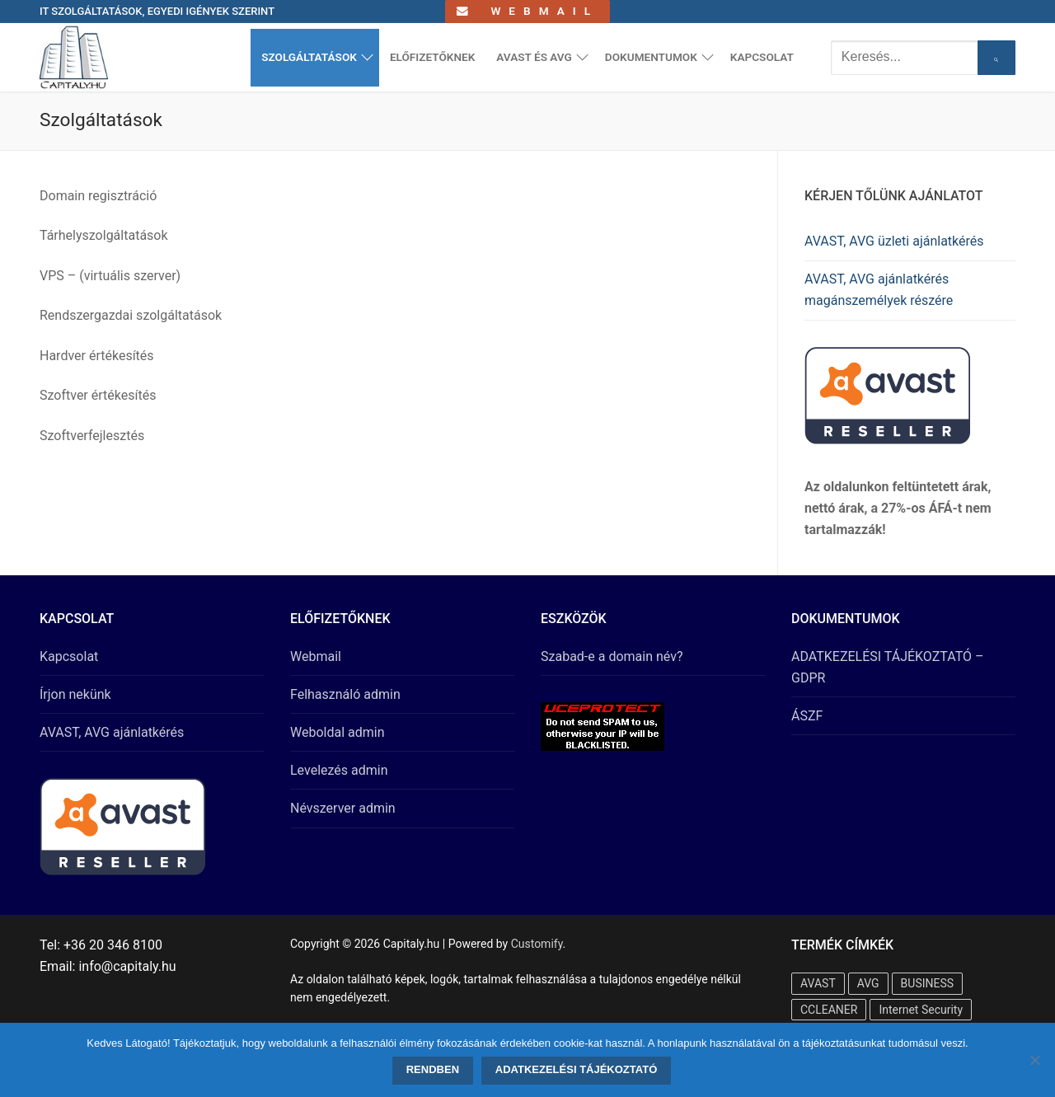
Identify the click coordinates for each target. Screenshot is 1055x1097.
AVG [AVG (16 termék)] (868, 983)
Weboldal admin (337, 732)
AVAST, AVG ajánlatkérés (112, 732)
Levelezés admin (339, 770)
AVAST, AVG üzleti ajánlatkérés (894, 241)
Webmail (527, 10)
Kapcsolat (69, 656)
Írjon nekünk (75, 694)
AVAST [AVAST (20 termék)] (818, 983)
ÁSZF (807, 716)
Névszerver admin (343, 808)
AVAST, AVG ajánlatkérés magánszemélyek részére (878, 289)
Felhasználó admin (345, 694)
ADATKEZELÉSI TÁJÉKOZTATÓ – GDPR (887, 667)
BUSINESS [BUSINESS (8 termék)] (927, 983)
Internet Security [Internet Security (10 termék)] (921, 1009)
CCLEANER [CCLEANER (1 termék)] (828, 1009)
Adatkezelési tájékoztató (576, 1069)
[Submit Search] (996, 57)
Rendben (432, 1069)
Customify (537, 943)
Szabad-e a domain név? (612, 656)
